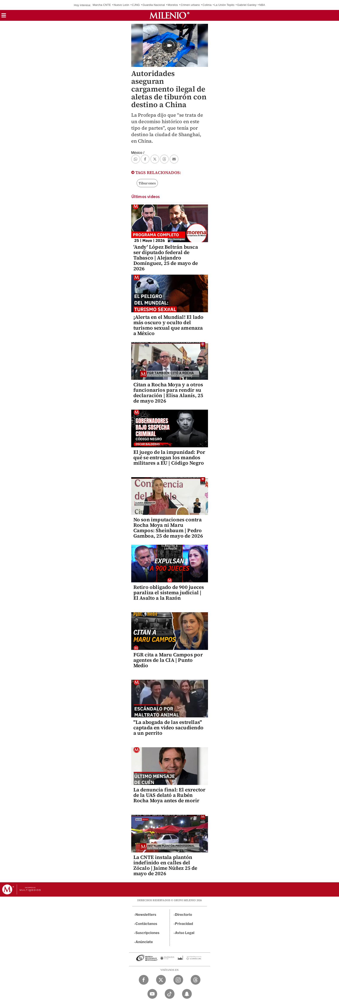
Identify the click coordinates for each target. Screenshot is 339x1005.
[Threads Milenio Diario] (195, 980)
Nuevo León (121, 4)
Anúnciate (144, 942)
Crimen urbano (190, 4)
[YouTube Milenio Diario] (152, 994)
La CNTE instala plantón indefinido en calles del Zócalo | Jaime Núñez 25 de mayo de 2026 (165, 865)
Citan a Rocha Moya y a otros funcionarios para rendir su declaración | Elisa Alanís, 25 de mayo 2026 (168, 392)
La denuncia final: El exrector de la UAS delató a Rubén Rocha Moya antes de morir (169, 795)
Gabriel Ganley (247, 4)
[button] (3, 17)
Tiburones (147, 183)
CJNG (136, 4)
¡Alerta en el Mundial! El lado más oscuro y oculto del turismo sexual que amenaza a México (168, 325)
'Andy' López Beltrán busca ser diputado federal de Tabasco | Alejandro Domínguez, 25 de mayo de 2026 (165, 257)
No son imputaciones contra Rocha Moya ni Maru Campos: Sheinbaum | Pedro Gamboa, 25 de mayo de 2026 (168, 527)
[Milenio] (169, 15)
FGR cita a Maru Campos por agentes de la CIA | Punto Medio (168, 660)
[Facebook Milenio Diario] (144, 980)
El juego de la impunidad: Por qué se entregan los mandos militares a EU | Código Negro (169, 457)
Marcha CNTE (102, 4)
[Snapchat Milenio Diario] (187, 994)
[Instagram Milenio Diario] (178, 980)
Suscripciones (148, 933)
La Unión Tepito (224, 4)
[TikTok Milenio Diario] (169, 994)
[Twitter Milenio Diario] (161, 980)
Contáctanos (146, 924)
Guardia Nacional (153, 4)
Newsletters (146, 915)
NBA (262, 4)
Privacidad (184, 924)
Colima (207, 4)
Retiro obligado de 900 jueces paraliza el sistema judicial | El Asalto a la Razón (168, 592)
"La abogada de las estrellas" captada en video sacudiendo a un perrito (168, 727)
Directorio (183, 915)
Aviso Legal (184, 933)
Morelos (173, 4)
